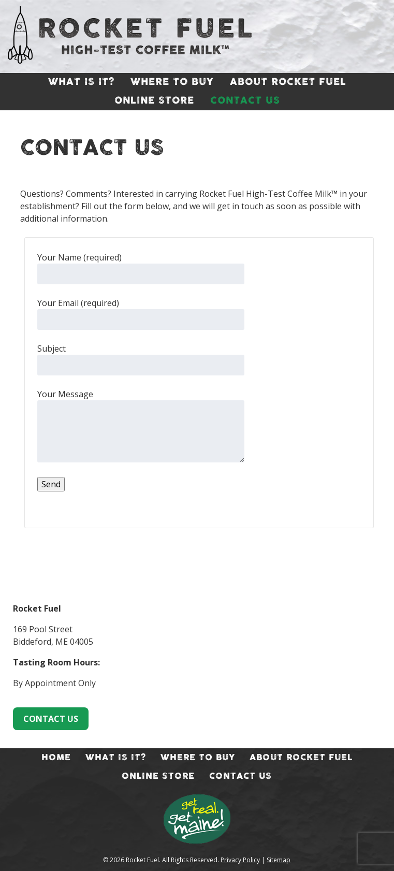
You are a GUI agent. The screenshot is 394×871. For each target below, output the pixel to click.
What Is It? (81, 82)
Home (56, 757)
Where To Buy (172, 82)
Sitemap (278, 859)
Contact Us (245, 101)
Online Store (154, 101)
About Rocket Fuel (288, 82)
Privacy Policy (240, 859)
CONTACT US (50, 718)
